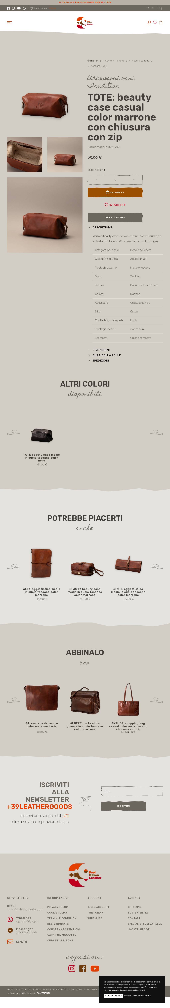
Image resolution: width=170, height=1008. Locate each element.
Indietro (94, 60)
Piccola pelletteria (141, 60)
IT (148, 8)
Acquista (115, 192)
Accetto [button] (109, 996)
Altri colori (115, 217)
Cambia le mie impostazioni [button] (137, 996)
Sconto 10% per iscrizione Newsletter (85, 2)
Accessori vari (99, 66)
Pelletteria (122, 60)
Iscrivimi (123, 806)
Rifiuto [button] (118, 996)
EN (152, 8)
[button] (99, 227)
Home (108, 60)
